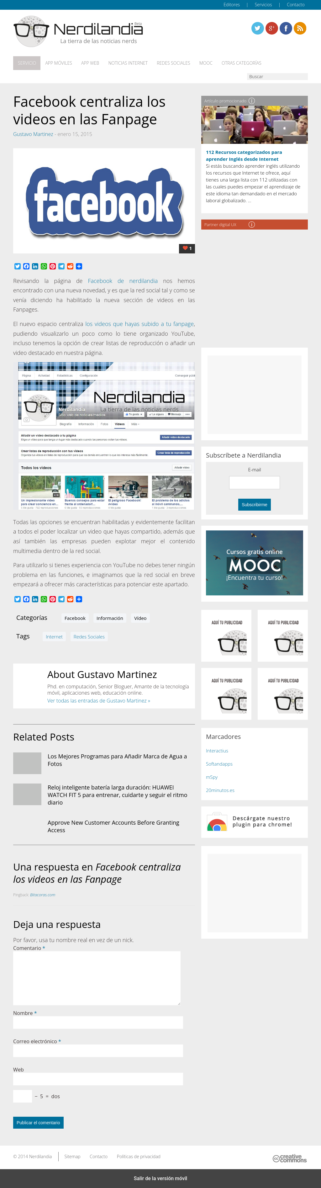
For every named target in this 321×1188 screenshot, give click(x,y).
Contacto (296, 5)
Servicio (27, 63)
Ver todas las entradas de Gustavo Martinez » (98, 700)
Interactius (217, 750)
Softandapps (219, 763)
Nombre (25, 1013)
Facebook (75, 617)
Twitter (257, 28)
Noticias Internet (126, 63)
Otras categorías (239, 63)
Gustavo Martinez (33, 133)
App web (89, 63)
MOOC (203, 63)
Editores (232, 5)
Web (18, 1069)
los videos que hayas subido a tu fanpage (139, 323)
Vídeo (140, 617)
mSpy (212, 776)
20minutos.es (220, 790)
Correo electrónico (37, 1041)
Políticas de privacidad (138, 1156)
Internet (54, 636)
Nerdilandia (40, 1156)
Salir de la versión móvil (160, 1178)
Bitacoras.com (42, 894)
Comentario (29, 948)
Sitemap (72, 1156)
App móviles (58, 63)
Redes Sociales (171, 63)
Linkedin (300, 28)
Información (110, 617)
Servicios (263, 5)
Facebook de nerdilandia (123, 280)
